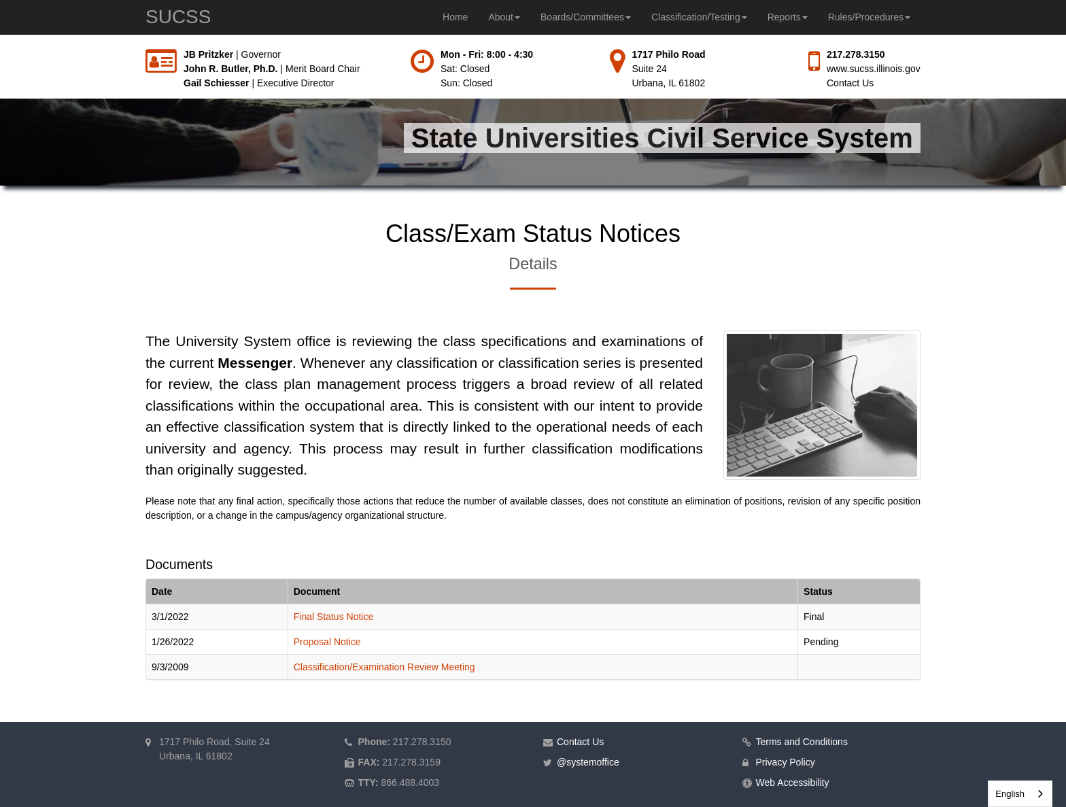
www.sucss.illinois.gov (874, 68)
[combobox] (1020, 793)
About (504, 17)
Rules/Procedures (869, 17)
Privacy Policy (785, 762)
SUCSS (178, 16)
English (1010, 794)
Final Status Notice (334, 616)
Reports (788, 17)
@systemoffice (588, 762)
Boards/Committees (585, 17)
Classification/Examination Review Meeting (384, 667)
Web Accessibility (792, 782)
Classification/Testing (699, 17)
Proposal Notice (327, 641)
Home (455, 17)
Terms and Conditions (802, 741)
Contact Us (850, 83)
